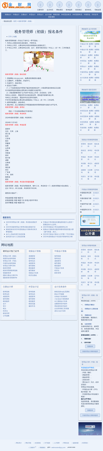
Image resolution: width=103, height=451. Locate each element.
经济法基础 (33, 275)
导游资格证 (83, 128)
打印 (10, 36)
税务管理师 (7, 268)
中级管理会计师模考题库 (90, 415)
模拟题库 (32, 268)
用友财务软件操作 (60, 306)
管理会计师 (83, 67)
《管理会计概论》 (89, 305)
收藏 (15, 36)
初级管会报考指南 (9, 258)
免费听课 (91, 45)
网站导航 (28, 443)
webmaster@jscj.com (58, 447)
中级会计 (16, 14)
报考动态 (32, 261)
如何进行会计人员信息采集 (15, 236)
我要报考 (90, 346)
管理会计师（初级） (10, 256)
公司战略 (6, 316)
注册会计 (24, 14)
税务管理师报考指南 (10, 270)
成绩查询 (32, 263)
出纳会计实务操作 (60, 296)
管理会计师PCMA (9, 266)
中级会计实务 (59, 268)
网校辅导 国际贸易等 (89, 90)
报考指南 (32, 258)
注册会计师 (8, 286)
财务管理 (57, 273)
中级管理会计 (84, 73)
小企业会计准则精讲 (61, 299)
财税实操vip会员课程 (62, 292)
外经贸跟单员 (77, 14)
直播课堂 (32, 256)
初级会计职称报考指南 (90, 140)
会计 (4, 304)
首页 (15, 21)
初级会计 (8, 14)
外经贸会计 (83, 62)
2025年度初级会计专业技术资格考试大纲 (58, 236)
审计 (4, 306)
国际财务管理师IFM (10, 278)
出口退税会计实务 (60, 301)
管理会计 (40, 14)
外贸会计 (32, 14)
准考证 (90, 150)
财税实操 (56, 14)
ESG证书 (95, 14)
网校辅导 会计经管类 (89, 29)
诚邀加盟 (75, 443)
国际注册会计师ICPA (10, 275)
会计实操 (48, 14)
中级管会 (87, 14)
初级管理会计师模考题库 (90, 351)
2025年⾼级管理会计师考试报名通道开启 (20, 227)
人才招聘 (56, 443)
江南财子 (32, 447)
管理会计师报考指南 (89, 245)
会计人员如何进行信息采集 (15, 234)
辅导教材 (32, 270)
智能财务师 (7, 273)
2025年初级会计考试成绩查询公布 (55, 227)
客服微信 (42, 447)
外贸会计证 (34, 286)
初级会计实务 (33, 273)
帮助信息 (65, 443)
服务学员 (32, 306)
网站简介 (18, 443)
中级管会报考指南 (9, 263)
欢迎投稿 (37, 443)
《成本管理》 (88, 324)
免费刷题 (96, 45)
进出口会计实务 (60, 311)
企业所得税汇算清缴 (61, 308)
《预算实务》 (88, 315)
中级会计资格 (60, 251)
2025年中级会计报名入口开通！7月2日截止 (58, 234)
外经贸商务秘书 (84, 123)
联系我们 (84, 443)
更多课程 (51, 17)
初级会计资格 (35, 251)
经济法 (56, 270)
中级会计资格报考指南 (90, 189)
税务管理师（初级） (25, 21)
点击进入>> (96, 194)
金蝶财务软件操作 (60, 304)
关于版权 (46, 443)
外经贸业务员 (66, 14)
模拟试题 (32, 304)
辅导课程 (32, 266)
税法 (4, 308)
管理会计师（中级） (10, 261)
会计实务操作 (60, 286)
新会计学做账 (59, 294)
